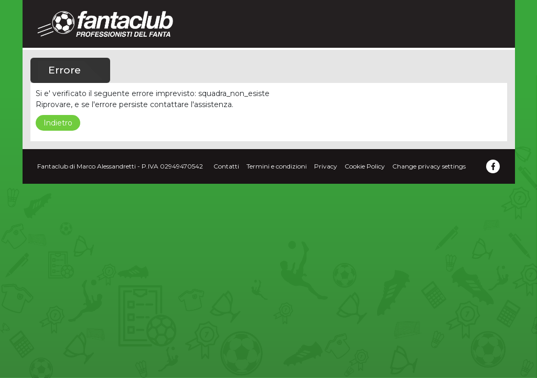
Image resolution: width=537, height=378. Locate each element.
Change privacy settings (429, 166)
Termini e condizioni (276, 166)
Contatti (226, 166)
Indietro (58, 123)
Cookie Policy (365, 166)
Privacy (325, 166)
